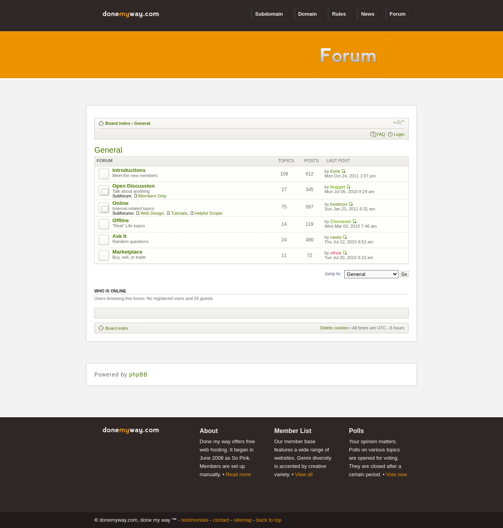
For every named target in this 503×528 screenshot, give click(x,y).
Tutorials (179, 213)
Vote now (396, 474)
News (367, 14)
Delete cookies (334, 327)
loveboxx (338, 204)
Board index (117, 123)
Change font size (398, 121)
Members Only (152, 196)
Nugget (337, 187)
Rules (339, 14)
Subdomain (269, 14)
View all (304, 474)
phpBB (138, 374)
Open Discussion (133, 186)
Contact (221, 520)
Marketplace (127, 252)
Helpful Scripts (208, 213)
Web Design (152, 213)
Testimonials (195, 520)
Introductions (128, 170)
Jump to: (333, 273)
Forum (398, 14)
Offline (120, 220)
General (142, 123)
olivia (335, 252)
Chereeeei (340, 221)
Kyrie (335, 171)
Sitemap (243, 520)
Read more (238, 474)
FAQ (380, 134)
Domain (307, 14)
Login (399, 134)
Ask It (119, 236)
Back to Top (269, 520)
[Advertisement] (242, 313)
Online (120, 203)
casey (335, 237)
